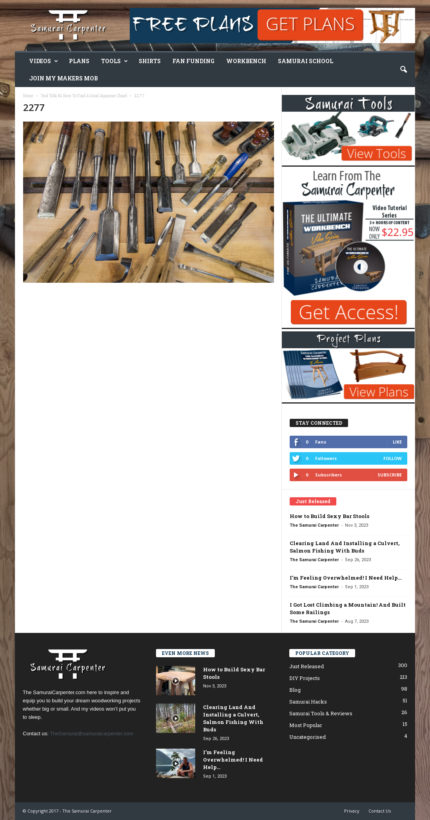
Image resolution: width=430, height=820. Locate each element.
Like (397, 442)
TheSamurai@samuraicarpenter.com (91, 733)
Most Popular (305, 725)
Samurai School (305, 61)
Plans (79, 61)
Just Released (306, 666)
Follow (392, 458)
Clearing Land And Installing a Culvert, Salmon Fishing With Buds (344, 547)
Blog (295, 689)
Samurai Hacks (308, 701)
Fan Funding (193, 61)
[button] (403, 69)
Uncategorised (307, 736)
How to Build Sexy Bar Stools (329, 516)
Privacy (351, 811)
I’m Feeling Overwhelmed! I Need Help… (345, 577)
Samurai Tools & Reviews (320, 713)
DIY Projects (304, 678)
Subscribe (389, 475)
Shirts (150, 61)
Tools (114, 61)
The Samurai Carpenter (314, 525)
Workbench (246, 61)
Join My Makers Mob (63, 78)
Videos (43, 61)
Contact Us (379, 811)
